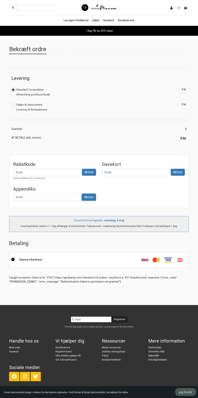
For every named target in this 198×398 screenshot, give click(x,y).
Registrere (119, 319)
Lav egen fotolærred (76, 20)
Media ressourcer (111, 347)
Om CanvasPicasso (66, 359)
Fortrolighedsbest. (158, 359)
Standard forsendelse (30, 92)
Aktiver (89, 172)
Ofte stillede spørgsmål (68, 355)
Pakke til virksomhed (29, 107)
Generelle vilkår (156, 351)
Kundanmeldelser (111, 359)
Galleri (96, 20)
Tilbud (105, 355)
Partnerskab (154, 347)
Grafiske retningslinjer (113, 351)
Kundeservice (126, 20)
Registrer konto (63, 351)
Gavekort (108, 20)
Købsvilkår (153, 355)
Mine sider (14, 347)
